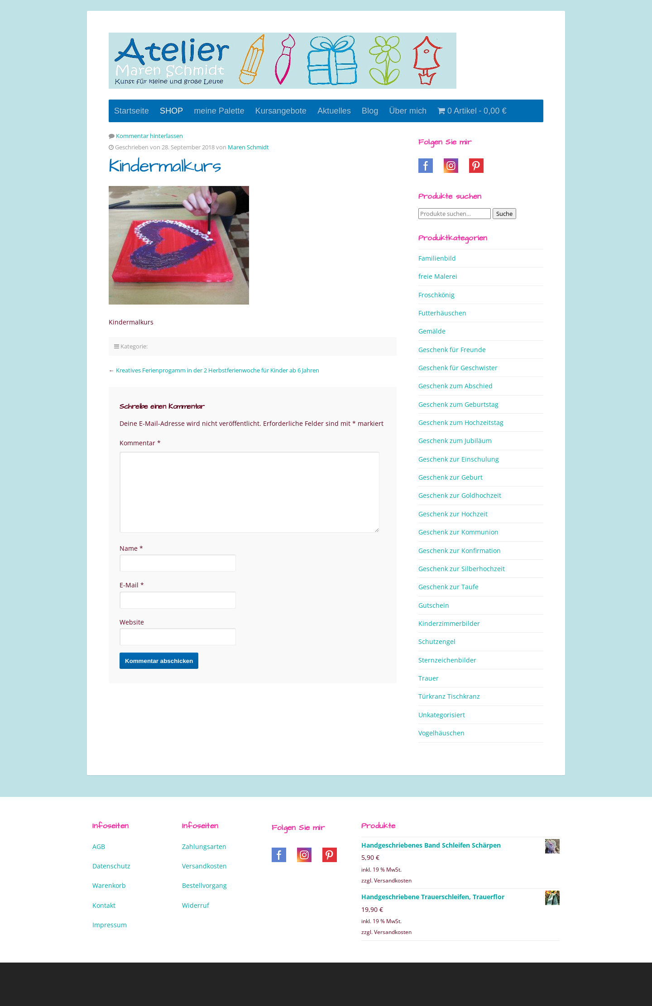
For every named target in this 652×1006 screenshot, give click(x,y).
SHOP (171, 110)
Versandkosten (204, 866)
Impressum (109, 924)
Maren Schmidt (248, 147)
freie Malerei (437, 276)
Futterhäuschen (442, 313)
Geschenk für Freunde (452, 349)
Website (132, 622)
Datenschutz (111, 866)
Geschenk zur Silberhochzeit (461, 568)
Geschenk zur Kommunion (458, 532)
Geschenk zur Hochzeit (453, 514)
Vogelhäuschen (441, 733)
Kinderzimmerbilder (449, 623)
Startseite (131, 110)
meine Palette (219, 110)
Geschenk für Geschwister (458, 367)
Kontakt (103, 905)
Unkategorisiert (441, 714)
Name (131, 548)
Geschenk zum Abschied (455, 385)
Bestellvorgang (204, 885)
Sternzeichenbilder (447, 660)
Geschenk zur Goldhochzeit (459, 495)
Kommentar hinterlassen (149, 136)
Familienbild (437, 258)
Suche (504, 214)
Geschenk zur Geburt (450, 477)
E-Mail (132, 585)
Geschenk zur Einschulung (458, 459)
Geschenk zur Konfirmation (459, 550)
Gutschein (433, 605)
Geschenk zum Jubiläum (455, 440)
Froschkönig (436, 295)
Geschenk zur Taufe (448, 586)
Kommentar (140, 443)
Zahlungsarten (204, 846)
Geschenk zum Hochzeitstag (460, 422)
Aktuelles (334, 110)
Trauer (428, 678)
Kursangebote (281, 110)
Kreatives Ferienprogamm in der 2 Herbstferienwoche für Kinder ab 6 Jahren (217, 370)
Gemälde (432, 331)
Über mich (408, 110)
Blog (370, 110)
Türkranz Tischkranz (449, 696)
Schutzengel (436, 641)
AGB (98, 846)
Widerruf (195, 905)
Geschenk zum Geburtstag (458, 404)
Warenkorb (109, 885)
